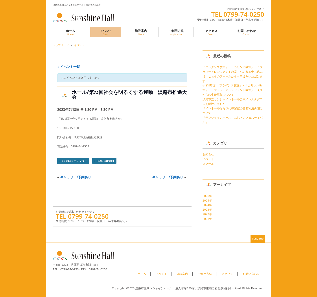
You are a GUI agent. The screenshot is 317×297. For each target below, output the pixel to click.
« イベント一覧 (68, 66)
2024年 (207, 205)
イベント (105, 32)
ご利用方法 (176, 32)
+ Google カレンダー (73, 161)
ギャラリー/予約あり (74, 177)
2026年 (207, 196)
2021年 (207, 219)
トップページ (61, 45)
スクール (208, 164)
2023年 (207, 209)
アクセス (211, 32)
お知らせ (208, 154)
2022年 (207, 214)
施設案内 (141, 32)
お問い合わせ (246, 32)
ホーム (70, 32)
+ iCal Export (104, 161)
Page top (258, 239)
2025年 (207, 200)
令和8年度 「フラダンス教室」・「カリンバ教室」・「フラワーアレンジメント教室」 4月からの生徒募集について (232, 90)
